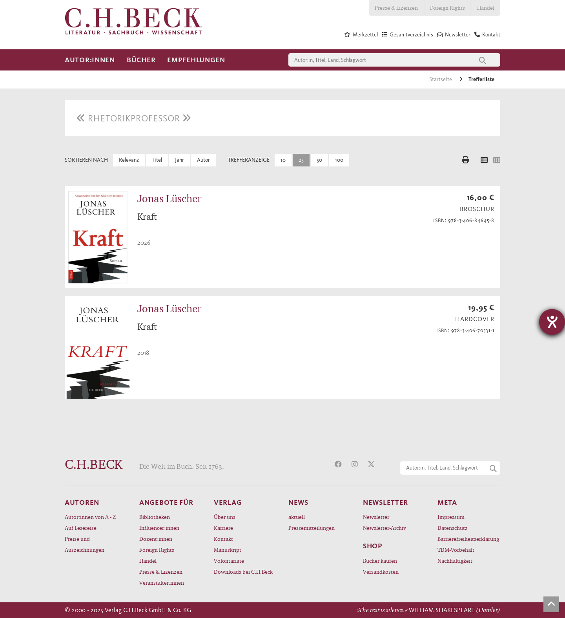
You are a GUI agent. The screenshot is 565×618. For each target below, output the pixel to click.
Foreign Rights (447, 7)
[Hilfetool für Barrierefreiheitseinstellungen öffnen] (552, 322)
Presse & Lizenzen (396, 7)
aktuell (296, 516)
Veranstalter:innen (161, 582)
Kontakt (223, 538)
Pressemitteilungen (311, 527)
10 (283, 160)
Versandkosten (381, 571)
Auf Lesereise (81, 527)
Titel (157, 160)
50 (319, 160)
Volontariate (229, 560)
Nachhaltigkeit (454, 560)
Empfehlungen (196, 60)
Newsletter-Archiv (384, 527)
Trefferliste (481, 79)
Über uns (224, 516)
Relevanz (129, 160)
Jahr (179, 160)
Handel (485, 7)
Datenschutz (452, 527)
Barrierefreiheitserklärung (468, 538)
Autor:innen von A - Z (90, 516)
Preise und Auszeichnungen (84, 544)
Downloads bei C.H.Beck (243, 571)
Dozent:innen (155, 538)
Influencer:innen (159, 527)
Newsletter (376, 516)
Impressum (451, 516)
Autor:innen (90, 60)
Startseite (441, 79)
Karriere (223, 527)
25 (301, 160)
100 (339, 160)
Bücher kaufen (380, 560)
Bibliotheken (154, 516)
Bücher (141, 60)
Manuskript (227, 549)
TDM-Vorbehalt (455, 549)
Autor (203, 160)
